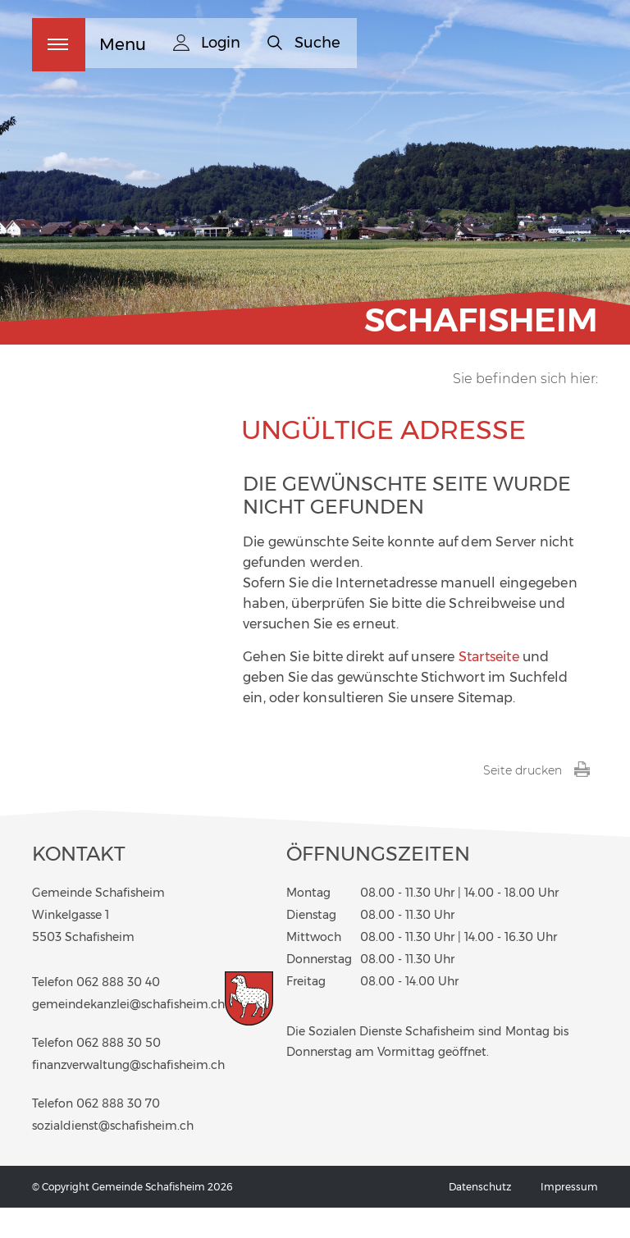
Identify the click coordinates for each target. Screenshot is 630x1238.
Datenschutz (480, 1218)
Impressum (569, 1218)
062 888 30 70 (118, 1134)
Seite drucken (536, 800)
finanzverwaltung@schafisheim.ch (128, 1096)
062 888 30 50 (118, 1074)
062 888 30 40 (118, 1013)
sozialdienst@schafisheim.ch (113, 1156)
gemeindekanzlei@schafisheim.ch (128, 1035)
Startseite (489, 687)
